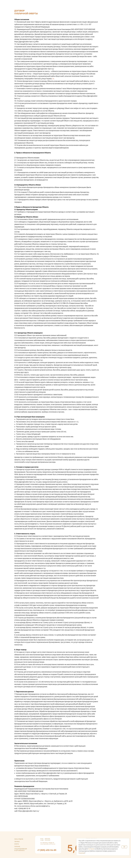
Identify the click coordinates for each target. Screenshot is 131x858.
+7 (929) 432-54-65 (46, 850)
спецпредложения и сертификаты (20, 849)
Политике (82, 853)
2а (53, 79)
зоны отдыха (18, 839)
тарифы (17, 841)
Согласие (91, 849)
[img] (74, 848)
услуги (16, 844)
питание (17, 846)
